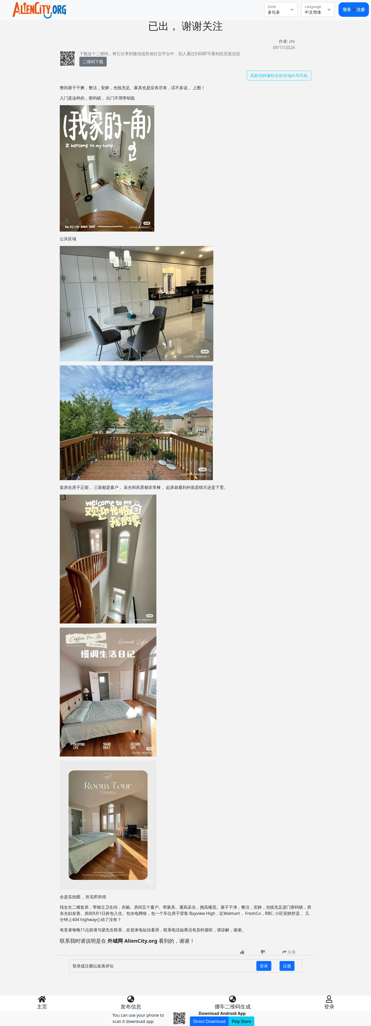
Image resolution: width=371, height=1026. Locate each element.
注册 (361, 9)
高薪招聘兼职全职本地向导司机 (279, 75)
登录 (347, 9)
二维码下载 (93, 61)
